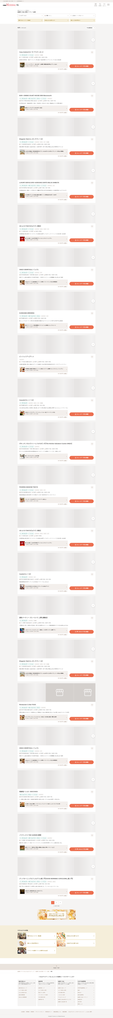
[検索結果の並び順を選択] (90, 28)
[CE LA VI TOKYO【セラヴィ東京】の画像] (56, 214)
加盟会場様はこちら (57, 1011)
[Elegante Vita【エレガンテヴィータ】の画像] (56, 127)
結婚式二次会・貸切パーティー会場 (42, 971)
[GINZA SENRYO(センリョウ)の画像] (56, 257)
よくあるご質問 (89, 1011)
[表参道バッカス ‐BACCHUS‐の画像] (56, 779)
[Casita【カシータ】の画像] (56, 562)
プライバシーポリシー (39, 1011)
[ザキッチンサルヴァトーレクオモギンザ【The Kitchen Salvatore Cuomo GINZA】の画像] (56, 431)
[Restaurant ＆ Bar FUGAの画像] (56, 692)
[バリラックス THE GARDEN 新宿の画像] (56, 823)
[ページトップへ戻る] (56, 967)
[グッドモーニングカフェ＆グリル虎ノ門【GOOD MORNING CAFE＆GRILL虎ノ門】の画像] (56, 866)
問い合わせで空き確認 (81, 632)
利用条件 (32, 1011)
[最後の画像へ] (93, 40)
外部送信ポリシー (48, 1011)
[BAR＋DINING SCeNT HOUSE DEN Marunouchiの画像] (56, 83)
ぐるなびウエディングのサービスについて (76, 1011)
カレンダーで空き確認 (81, 66)
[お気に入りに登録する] (92, 52)
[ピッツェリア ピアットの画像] (56, 344)
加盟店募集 (64, 1011)
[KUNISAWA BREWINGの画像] (56, 301)
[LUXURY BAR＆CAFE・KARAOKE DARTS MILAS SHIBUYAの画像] (56, 170)
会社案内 (23, 1011)
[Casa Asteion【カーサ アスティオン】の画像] (56, 40)
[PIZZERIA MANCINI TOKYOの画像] (56, 475)
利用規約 (27, 1011)
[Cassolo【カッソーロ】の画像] (56, 388)
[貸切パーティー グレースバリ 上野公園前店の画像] (56, 605)
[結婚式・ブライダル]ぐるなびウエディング (26, 971)
